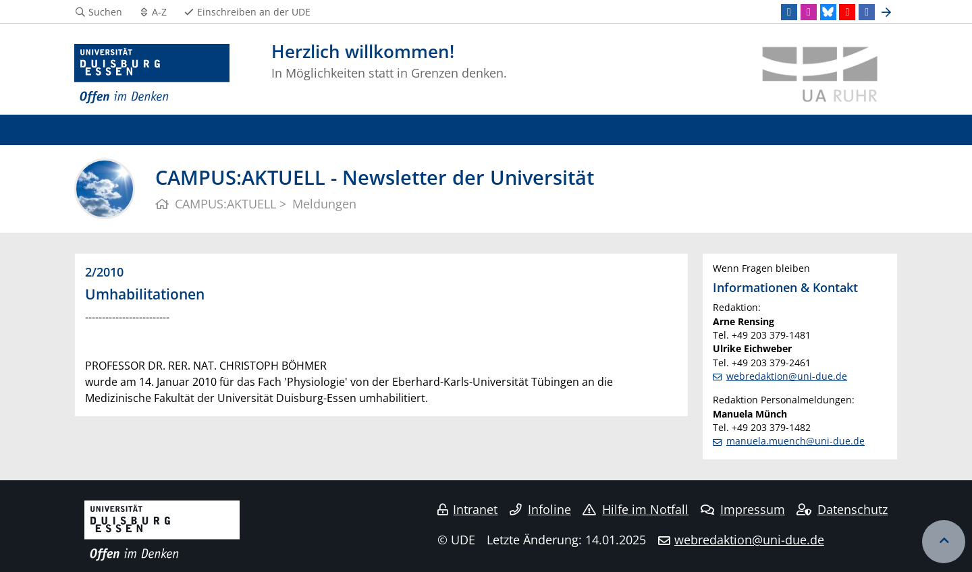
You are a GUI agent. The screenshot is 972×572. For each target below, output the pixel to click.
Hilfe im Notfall (635, 509)
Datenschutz (842, 509)
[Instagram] (809, 12)
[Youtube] (847, 12)
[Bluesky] (828, 12)
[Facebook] (867, 12)
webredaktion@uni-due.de (786, 376)
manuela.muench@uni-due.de (795, 440)
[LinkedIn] (789, 12)
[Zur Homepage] (152, 74)
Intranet (467, 509)
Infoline (540, 509)
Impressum (743, 509)
